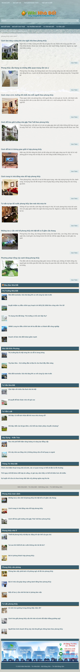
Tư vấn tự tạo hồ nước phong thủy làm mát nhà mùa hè (23, 204)
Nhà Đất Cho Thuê (18, 26)
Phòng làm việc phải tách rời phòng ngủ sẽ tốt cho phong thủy (30, 571)
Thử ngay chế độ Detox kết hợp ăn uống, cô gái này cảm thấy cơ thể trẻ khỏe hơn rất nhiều (33, 473)
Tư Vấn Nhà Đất (48, 26)
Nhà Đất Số (17, 3)
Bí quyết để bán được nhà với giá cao (21, 400)
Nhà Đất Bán (5, 26)
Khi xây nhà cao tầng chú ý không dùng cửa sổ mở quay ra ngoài (31, 452)
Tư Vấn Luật (60, 26)
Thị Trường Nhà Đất (34, 26)
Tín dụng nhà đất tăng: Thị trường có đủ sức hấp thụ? (27, 316)
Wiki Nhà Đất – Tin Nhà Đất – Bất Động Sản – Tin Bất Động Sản (42, 666)
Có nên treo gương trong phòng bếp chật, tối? (24, 608)
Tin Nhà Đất (6, 3)
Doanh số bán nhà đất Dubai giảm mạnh (22, 337)
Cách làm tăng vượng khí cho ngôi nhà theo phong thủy (24, 41)
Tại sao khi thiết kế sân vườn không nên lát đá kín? (26, 545)
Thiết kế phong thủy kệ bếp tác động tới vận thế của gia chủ (29, 534)
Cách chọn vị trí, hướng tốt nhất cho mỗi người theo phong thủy (27, 95)
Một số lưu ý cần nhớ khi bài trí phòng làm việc (25, 592)
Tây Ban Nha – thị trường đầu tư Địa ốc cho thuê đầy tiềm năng (30, 363)
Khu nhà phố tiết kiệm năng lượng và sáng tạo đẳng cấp (28, 441)
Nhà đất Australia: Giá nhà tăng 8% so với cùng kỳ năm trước (30, 295)
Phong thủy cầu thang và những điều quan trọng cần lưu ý (25, 68)
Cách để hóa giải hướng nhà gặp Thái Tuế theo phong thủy (25, 122)
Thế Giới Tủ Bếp (47, 3)
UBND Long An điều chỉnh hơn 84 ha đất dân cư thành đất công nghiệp (33, 326)
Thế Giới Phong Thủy (31, 3)
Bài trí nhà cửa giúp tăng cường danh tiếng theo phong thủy (29, 582)
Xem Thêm (74, 63)
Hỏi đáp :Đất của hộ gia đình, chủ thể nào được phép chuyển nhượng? (33, 426)
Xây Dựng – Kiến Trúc (8, 31)
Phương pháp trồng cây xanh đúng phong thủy (20, 258)
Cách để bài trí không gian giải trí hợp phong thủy (21, 149)
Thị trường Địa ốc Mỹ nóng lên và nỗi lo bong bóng (26, 352)
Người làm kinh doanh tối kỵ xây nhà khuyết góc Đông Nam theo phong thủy (35, 629)
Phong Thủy (22, 31)
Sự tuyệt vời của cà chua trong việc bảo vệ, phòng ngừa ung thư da (25, 478)
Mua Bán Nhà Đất (11, 285)
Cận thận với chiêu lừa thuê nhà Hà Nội (22, 389)
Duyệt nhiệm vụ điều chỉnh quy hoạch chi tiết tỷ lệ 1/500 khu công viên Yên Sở (36, 305)
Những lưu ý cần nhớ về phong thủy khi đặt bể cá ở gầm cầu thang (28, 231)
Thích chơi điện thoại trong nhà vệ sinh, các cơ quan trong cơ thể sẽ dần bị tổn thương (32, 468)
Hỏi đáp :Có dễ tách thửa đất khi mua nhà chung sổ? (27, 415)
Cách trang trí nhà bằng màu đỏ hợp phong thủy (20, 176)
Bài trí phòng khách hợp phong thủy (21, 555)
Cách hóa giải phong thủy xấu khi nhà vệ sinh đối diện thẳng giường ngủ (34, 618)
